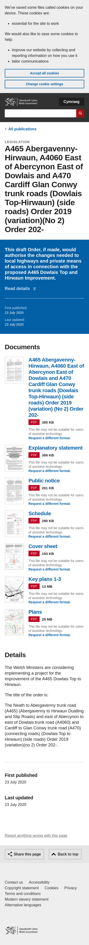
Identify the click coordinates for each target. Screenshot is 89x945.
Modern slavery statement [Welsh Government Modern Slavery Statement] (26, 899)
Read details (18, 288)
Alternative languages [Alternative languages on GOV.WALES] (23, 905)
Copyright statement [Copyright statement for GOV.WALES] (22, 888)
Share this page (27, 854)
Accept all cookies (44, 73)
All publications (22, 129)
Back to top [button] (68, 854)
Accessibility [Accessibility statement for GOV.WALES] (39, 882)
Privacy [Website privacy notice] (70, 888)
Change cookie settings (44, 84)
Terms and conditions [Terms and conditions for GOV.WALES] (23, 894)
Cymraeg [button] (72, 102)
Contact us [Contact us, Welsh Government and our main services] (14, 882)
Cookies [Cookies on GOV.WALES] (51, 888)
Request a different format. (49, 438)
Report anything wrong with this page (36, 836)
